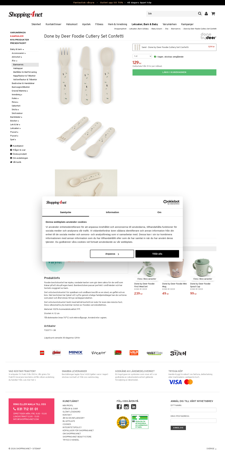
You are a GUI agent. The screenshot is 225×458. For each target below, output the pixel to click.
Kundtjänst (16, 146)
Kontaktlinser (53, 24)
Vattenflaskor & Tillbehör (25, 79)
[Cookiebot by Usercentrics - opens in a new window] (165, 202)
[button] (213, 14)
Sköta (15, 109)
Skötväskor (17, 113)
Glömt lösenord (71, 412)
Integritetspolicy (72, 427)
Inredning (17, 94)
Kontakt (67, 415)
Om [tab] (159, 212)
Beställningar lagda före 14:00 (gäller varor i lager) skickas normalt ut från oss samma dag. (86, 374)
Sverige (211, 449)
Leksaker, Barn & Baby (145, 24)
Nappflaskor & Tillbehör (24, 76)
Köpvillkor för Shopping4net (78, 430)
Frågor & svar (18, 150)
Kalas (15, 98)
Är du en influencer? (74, 418)
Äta (166, 29)
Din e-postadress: (180, 416)
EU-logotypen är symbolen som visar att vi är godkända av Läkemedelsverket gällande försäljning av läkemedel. (139, 375)
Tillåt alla (157, 253)
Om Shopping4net (72, 434)
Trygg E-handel (71, 440)
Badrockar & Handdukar (23, 83)
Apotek (86, 24)
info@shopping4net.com (26, 419)
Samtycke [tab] (65, 212)
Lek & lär (15, 124)
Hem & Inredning (117, 24)
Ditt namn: (176, 405)
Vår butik (15, 162)
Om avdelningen (19, 158)
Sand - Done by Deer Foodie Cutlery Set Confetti (174, 47)
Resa (15, 102)
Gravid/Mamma (20, 91)
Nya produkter (19, 40)
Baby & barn (157, 29)
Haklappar (18, 68)
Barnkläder (16, 117)
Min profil (68, 405)
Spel (13, 139)
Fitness (99, 24)
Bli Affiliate (69, 421)
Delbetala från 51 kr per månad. (147, 66)
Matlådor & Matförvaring (25, 72)
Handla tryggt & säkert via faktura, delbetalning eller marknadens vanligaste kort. (192, 377)
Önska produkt (18, 154)
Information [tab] (112, 212)
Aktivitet (17, 57)
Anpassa (112, 253)
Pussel (14, 132)
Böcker (14, 121)
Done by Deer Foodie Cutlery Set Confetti (199, 29)
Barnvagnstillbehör (21, 87)
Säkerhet (16, 106)
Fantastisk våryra (83, 2)
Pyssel (14, 136)
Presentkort (18, 43)
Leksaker (15, 128)
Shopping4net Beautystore (77, 437)
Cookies (67, 424)
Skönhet (36, 24)
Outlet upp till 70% (111, 2)
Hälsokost (72, 24)
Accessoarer (19, 53)
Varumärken (170, 24)
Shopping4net (120, 29)
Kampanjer (187, 24)
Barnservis (175, 29)
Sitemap (36, 449)
